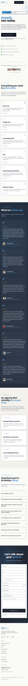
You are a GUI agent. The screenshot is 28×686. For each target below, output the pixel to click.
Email (14, 574)
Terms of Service (4, 661)
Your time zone (14, 596)
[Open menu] (25, 2)
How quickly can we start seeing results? (11, 518)
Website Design (4, 653)
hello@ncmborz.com (5, 667)
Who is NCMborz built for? (7, 494)
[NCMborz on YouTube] (13, 637)
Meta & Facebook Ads (5, 643)
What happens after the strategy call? (10, 530)
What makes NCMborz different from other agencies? (11, 506)
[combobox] (3, 580)
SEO (2, 647)
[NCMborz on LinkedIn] (2, 637)
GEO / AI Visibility (4, 649)
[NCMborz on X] (5, 637)
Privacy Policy (3, 659)
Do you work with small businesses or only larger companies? (11, 512)
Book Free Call (19, 2)
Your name (14, 569)
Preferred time (14, 591)
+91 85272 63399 (4, 669)
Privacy (18, 677)
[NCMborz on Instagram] (8, 637)
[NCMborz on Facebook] (10, 637)
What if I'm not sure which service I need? (11, 536)
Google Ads (3, 645)
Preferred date (14, 585)
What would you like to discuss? (14, 603)
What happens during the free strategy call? (12, 499)
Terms (22, 677)
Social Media (3, 651)
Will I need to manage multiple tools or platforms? (10, 524)
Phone (14, 580)
